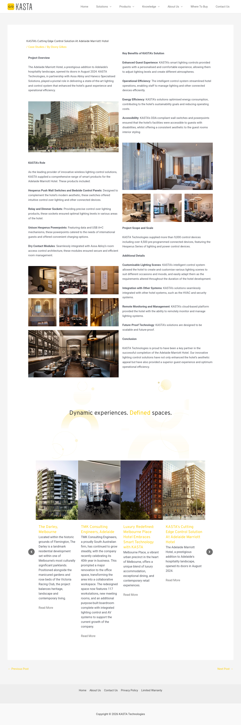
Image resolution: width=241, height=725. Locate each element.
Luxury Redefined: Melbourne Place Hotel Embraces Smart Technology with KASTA (138, 537)
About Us (173, 6)
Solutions (102, 6)
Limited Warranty (151, 690)
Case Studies (36, 47)
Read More (46, 608)
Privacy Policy (129, 690)
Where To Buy (199, 6)
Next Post (225, 669)
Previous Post (18, 669)
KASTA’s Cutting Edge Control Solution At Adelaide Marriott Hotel (184, 535)
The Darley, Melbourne (48, 530)
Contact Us (223, 6)
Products (125, 6)
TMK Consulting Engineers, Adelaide (97, 530)
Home (84, 6)
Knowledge (149, 6)
